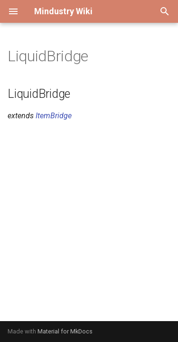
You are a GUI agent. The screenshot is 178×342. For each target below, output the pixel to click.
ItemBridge (54, 115)
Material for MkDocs (65, 331)
